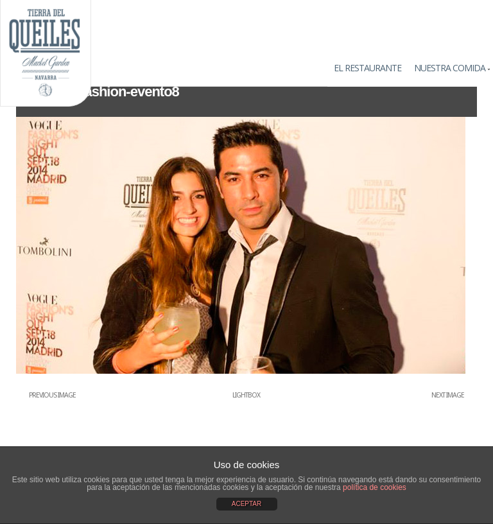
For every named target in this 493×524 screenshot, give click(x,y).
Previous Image (52, 395)
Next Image (447, 395)
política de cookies (374, 487)
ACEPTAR (247, 503)
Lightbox (246, 395)
